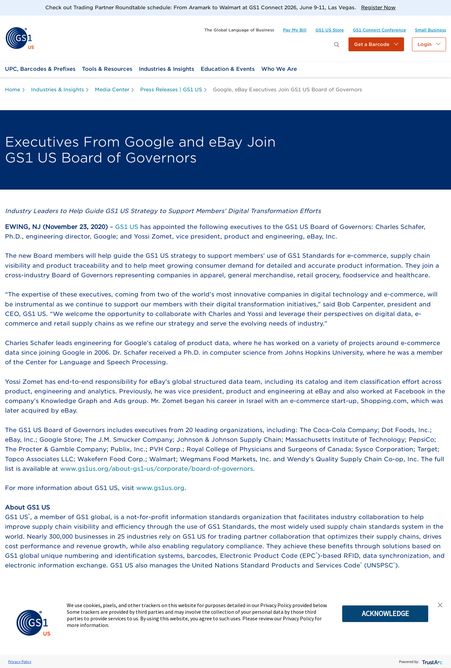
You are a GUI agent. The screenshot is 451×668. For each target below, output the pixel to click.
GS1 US (126, 226)
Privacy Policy (19, 661)
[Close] (443, 7)
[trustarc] (431, 661)
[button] (376, 44)
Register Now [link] (378, 8)
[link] (19, 37)
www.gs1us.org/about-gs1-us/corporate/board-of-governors (156, 468)
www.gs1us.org (160, 487)
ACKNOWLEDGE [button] (385, 613)
